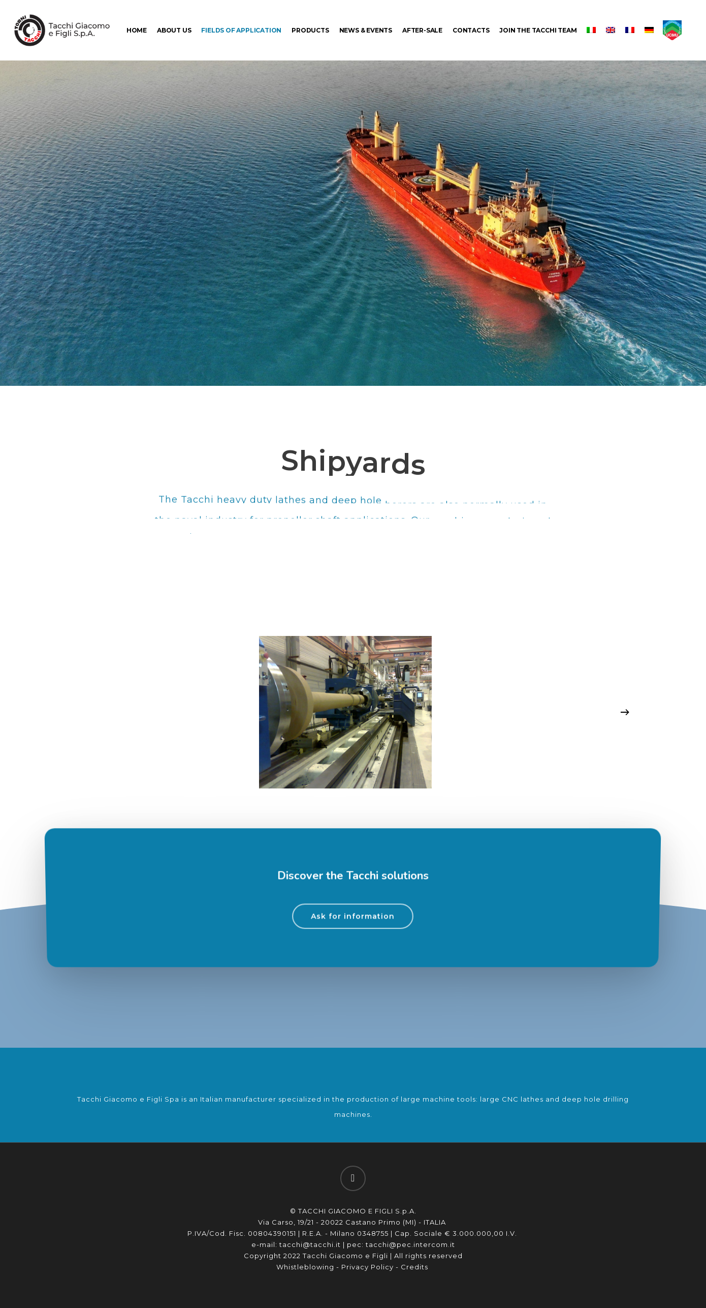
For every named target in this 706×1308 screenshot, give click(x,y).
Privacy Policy (367, 1267)
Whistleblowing (305, 1267)
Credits (415, 1267)
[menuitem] (591, 30)
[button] (353, 943)
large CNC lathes (511, 1099)
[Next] (625, 712)
